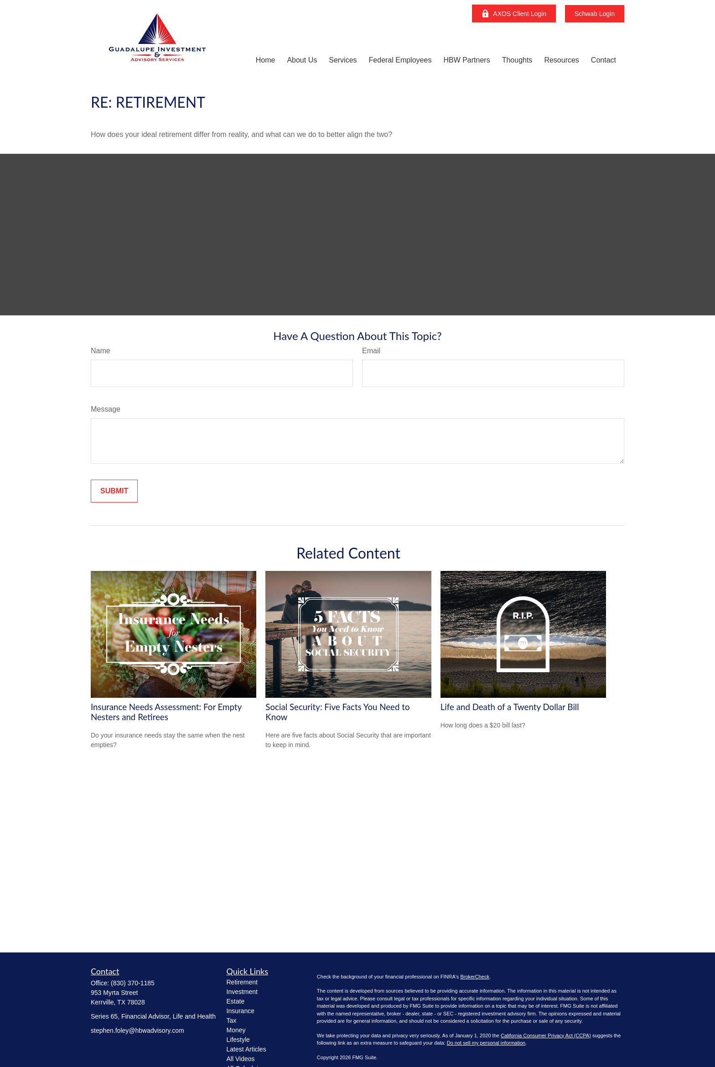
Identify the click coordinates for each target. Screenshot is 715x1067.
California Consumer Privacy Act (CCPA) (546, 1035)
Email (371, 351)
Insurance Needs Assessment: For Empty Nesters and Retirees (166, 712)
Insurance (240, 1011)
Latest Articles (246, 1049)
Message (105, 409)
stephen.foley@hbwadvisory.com (137, 1030)
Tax (232, 1020)
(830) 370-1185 (133, 983)
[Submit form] (114, 491)
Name (100, 351)
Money (236, 1030)
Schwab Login (595, 13)
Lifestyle (238, 1039)
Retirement (242, 982)
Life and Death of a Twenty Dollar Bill (509, 707)
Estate (236, 1001)
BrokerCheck (474, 976)
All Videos (241, 1058)
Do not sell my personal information (486, 1043)
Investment (242, 991)
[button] (265, 60)
